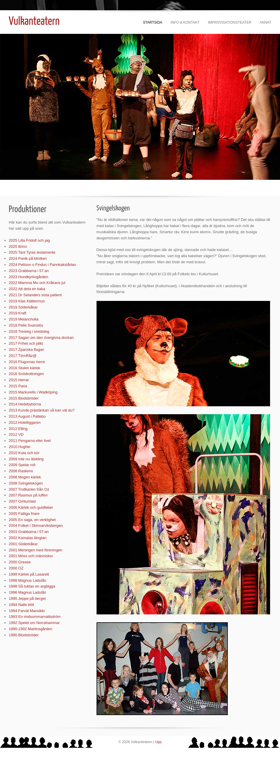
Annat (265, 22)
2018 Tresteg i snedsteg (29, 331)
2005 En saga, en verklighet (32, 519)
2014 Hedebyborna (25, 404)
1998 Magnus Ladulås (27, 580)
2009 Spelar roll (22, 465)
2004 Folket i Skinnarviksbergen (36, 525)
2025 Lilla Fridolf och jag (29, 240)
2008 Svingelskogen (26, 483)
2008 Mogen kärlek (25, 477)
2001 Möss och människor (31, 556)
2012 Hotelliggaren (25, 422)
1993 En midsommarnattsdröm (35, 616)
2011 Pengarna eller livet (30, 440)
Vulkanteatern (34, 21)
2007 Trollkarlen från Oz (29, 489)
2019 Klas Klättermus (27, 301)
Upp (158, 742)
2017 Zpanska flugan (26, 349)
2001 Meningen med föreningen (35, 550)
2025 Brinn (18, 246)
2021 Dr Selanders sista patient (35, 295)
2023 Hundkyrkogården (28, 277)
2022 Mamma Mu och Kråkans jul (37, 282)
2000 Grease (20, 562)
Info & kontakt (185, 22)
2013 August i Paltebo (27, 416)
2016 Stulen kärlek (24, 368)
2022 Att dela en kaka (27, 289)
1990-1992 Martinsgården (30, 629)
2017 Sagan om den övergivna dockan (41, 337)
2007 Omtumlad (22, 501)
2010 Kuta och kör (24, 453)
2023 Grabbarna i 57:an (29, 271)
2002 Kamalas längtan (27, 538)
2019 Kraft (17, 313)
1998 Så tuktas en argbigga (32, 586)
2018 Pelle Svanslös (26, 325)
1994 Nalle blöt (21, 604)
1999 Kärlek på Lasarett (29, 574)
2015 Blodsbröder (24, 398)
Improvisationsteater (229, 22)
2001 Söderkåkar (23, 544)
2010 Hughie (19, 447)
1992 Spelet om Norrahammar (34, 623)
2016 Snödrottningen (26, 374)
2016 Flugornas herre (27, 362)
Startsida (152, 22)
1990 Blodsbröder (24, 635)
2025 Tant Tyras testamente (32, 252)
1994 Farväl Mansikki (27, 611)
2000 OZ (16, 568)
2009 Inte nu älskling (26, 459)
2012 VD (16, 434)
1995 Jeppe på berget (27, 598)
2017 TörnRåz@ (22, 355)
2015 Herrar (19, 380)
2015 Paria (18, 386)
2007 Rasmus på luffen (28, 495)
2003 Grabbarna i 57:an (29, 531)
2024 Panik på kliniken (28, 258)
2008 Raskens (21, 471)
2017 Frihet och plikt (26, 343)
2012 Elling (18, 428)
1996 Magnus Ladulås (27, 592)
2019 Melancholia (23, 319)
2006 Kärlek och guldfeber (31, 507)
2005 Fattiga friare (24, 513)
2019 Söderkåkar (23, 307)
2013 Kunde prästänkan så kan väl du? (42, 410)
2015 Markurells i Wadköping (33, 392)
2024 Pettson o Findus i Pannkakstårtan (42, 264)
